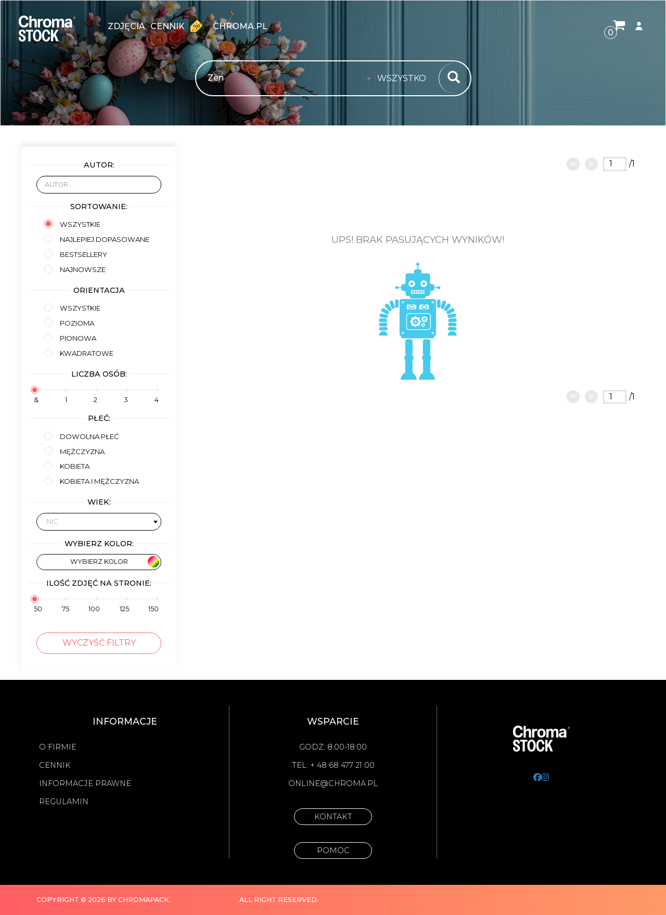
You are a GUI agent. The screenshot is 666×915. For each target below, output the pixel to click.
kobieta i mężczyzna (91, 480)
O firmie (57, 747)
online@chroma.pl (333, 783)
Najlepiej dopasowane (96, 239)
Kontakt (333, 816)
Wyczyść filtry (99, 643)
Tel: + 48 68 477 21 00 (333, 765)
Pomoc (333, 850)
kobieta (66, 465)
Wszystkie (72, 224)
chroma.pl (240, 26)
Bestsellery (75, 254)
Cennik (179, 26)
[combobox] (405, 78)
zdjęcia (126, 26)
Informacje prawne (85, 783)
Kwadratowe (78, 353)
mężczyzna (74, 451)
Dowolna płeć (81, 436)
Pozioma (69, 322)
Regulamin (63, 801)
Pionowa (70, 337)
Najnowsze (75, 269)
